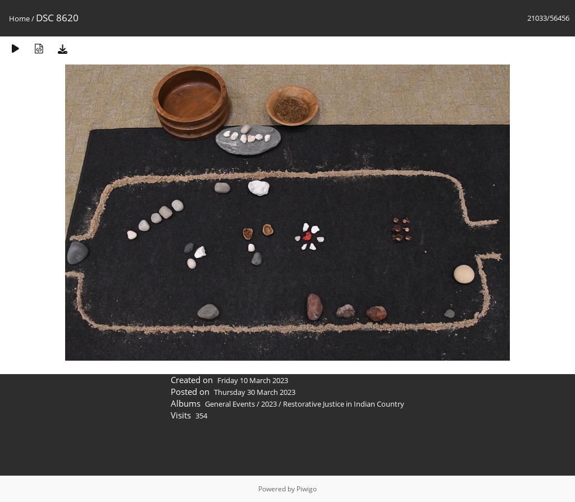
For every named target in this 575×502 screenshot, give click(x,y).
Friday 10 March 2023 (252, 380)
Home (19, 18)
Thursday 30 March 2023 (254, 392)
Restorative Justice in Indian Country (343, 404)
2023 (269, 404)
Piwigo (306, 489)
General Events (230, 404)
